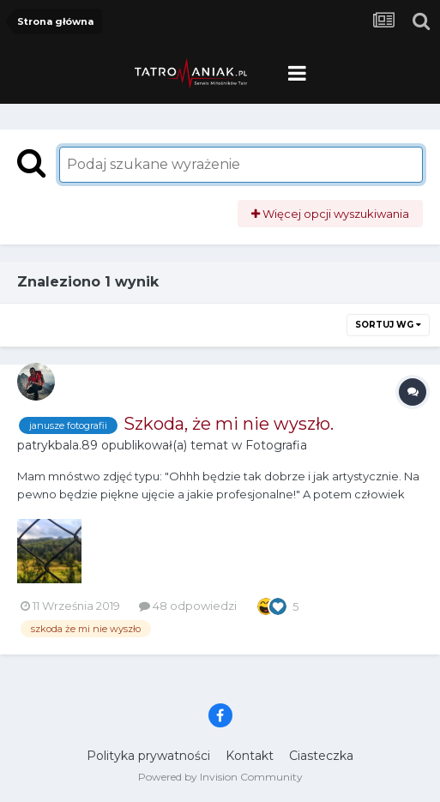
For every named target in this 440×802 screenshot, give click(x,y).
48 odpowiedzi (188, 605)
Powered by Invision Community (220, 776)
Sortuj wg (388, 324)
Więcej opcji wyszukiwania (330, 213)
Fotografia (276, 445)
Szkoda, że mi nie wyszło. (229, 423)
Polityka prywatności (148, 755)
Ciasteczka (321, 755)
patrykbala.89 (57, 445)
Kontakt (250, 755)
